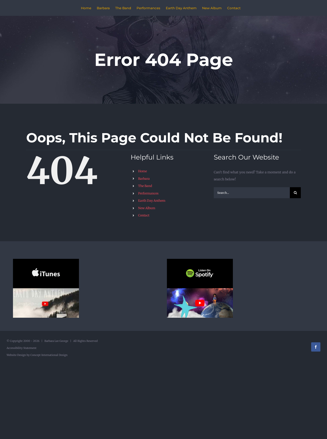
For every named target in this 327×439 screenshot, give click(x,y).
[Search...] (252, 192)
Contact (143, 215)
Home (142, 171)
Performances (148, 193)
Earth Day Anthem (151, 201)
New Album (146, 208)
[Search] (295, 192)
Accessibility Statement (22, 348)
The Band (145, 186)
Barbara (144, 179)
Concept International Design (49, 355)
